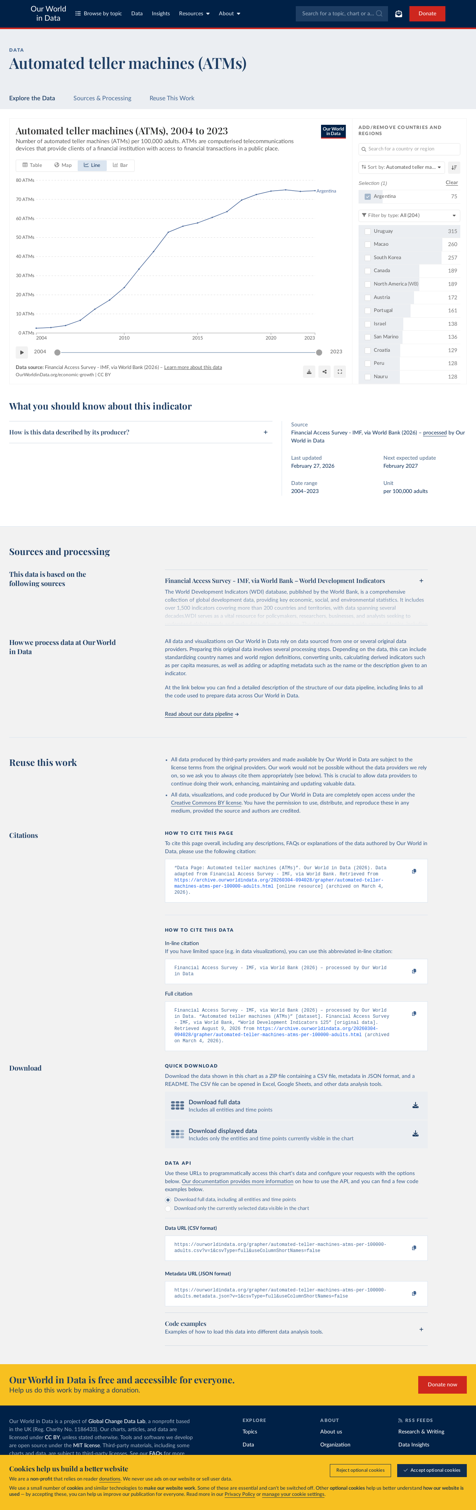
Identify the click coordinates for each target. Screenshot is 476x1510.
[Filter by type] (409, 215)
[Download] (309, 371)
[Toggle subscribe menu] (398, 13)
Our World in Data (48, 13)
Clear (452, 182)
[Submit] (379, 13)
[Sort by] (402, 168)
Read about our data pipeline (201, 714)
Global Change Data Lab (116, 1434)
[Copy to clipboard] (406, 871)
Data (137, 13)
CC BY (104, 374)
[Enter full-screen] (340, 371)
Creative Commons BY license (206, 803)
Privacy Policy (240, 1494)
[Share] (324, 371)
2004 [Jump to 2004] (40, 351)
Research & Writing (421, 1445)
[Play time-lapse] (22, 352)
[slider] (57, 352)
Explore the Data (32, 98)
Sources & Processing (102, 98)
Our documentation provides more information (237, 1191)
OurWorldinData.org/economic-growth (55, 374)
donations (110, 1479)
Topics (250, 1445)
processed (435, 433)
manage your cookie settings (293, 1494)
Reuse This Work (172, 98)
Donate (427, 13)
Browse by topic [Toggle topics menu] (98, 13)
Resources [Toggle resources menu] (194, 13)
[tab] (32, 165)
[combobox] (342, 13)
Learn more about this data (193, 367)
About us (331, 1445)
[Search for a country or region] (409, 149)
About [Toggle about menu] (229, 13)
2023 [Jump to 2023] (336, 351)
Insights (161, 13)
